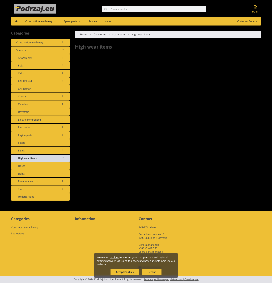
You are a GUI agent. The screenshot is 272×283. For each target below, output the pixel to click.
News (108, 21)
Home (83, 34)
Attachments (41, 57)
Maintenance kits (41, 181)
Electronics (41, 127)
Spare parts (70, 21)
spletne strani (176, 279)
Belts (41, 65)
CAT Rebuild (41, 80)
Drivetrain (41, 111)
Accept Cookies (125, 272)
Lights (41, 173)
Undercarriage (41, 196)
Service (93, 21)
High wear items (41, 158)
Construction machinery (38, 21)
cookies (114, 257)
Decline (152, 272)
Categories (100, 34)
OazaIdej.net (191, 279)
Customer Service (247, 21)
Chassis (41, 96)
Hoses (41, 165)
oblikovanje (161, 279)
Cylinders (41, 104)
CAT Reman (41, 88)
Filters (41, 142)
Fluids (41, 150)
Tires (41, 189)
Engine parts (41, 135)
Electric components (41, 119)
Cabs (41, 73)
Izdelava (149, 279)
